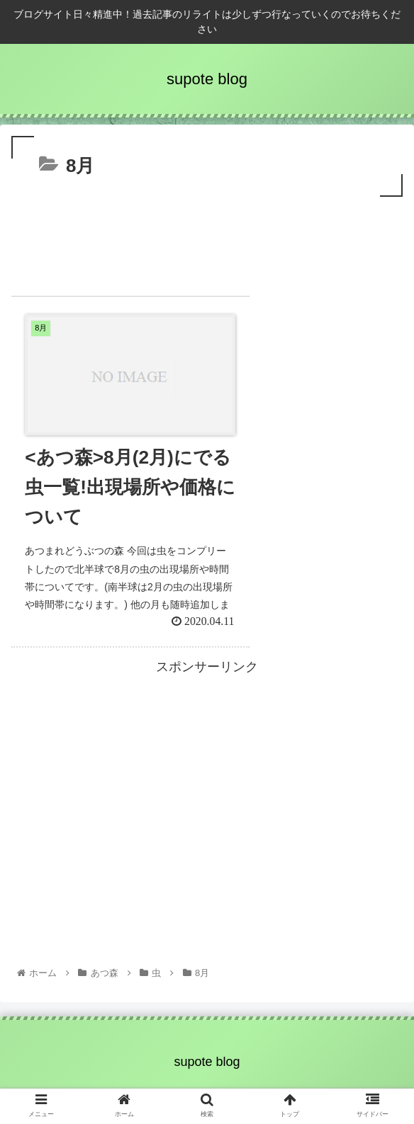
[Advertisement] (207, 242)
